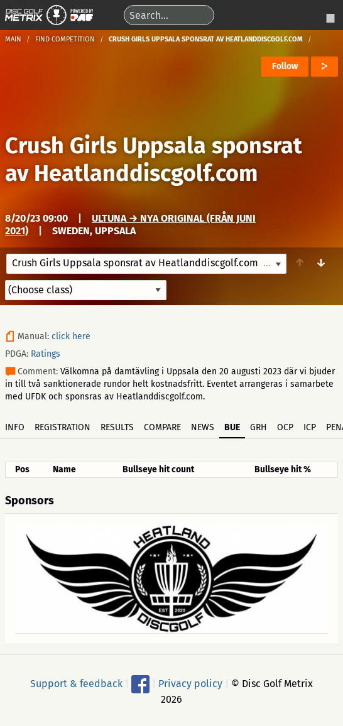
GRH (258, 427)
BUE (232, 427)
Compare (162, 427)
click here (71, 336)
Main (13, 39)
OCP (285, 427)
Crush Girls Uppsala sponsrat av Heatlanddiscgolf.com (153, 159)
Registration (62, 427)
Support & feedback (76, 684)
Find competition (65, 39)
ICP (309, 427)
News (202, 427)
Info (14, 427)
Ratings (45, 354)
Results (117, 427)
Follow (285, 66)
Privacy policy (190, 684)
